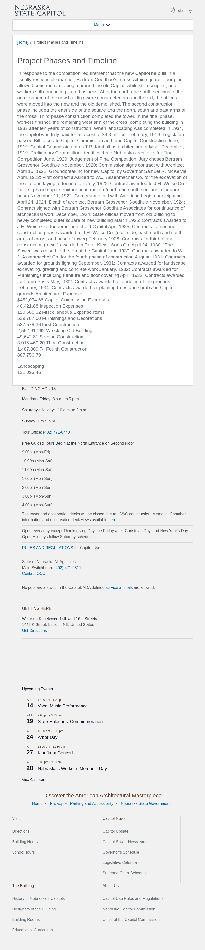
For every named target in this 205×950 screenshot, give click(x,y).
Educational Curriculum (32, 930)
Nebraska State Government (146, 803)
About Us (111, 886)
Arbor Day (48, 737)
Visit (16, 818)
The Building (23, 886)
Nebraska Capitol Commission (129, 909)
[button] (99, 25)
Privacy (56, 803)
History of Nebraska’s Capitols (38, 898)
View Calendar (33, 780)
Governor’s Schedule (121, 852)
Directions (21, 831)
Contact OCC (33, 573)
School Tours (23, 852)
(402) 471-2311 (67, 568)
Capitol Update (116, 831)
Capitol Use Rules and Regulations (133, 898)
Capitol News (114, 818)
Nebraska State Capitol (40, 10)
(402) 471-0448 (56, 432)
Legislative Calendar (120, 862)
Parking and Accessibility (91, 803)
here (112, 520)
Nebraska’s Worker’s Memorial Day (72, 768)
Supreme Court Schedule (125, 873)
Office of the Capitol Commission (131, 919)
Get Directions (34, 630)
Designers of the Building (34, 909)
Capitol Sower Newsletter (125, 842)
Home (22, 42)
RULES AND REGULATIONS (47, 548)
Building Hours (25, 842)
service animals (119, 587)
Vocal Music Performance (63, 706)
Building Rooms (26, 919)
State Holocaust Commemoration (70, 721)
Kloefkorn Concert (55, 752)
